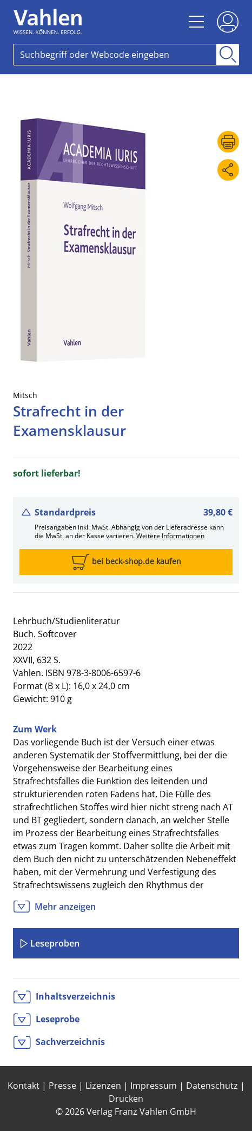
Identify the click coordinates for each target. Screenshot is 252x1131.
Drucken (126, 1098)
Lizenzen (103, 1086)
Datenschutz (212, 1086)
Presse (62, 1086)
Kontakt (23, 1086)
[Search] (115, 54)
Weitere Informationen (170, 535)
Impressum (153, 1086)
